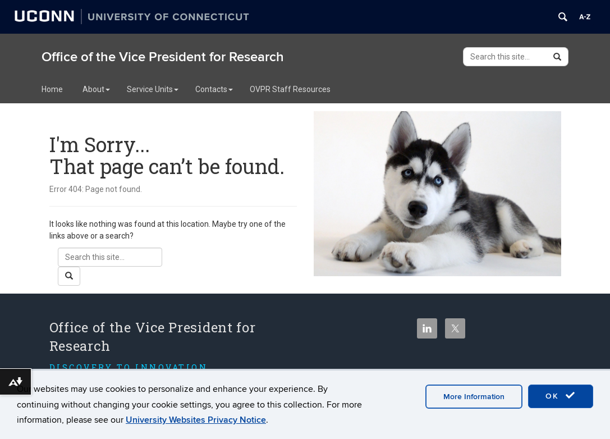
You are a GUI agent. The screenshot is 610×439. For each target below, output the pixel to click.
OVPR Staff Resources (290, 89)
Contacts (214, 89)
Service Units (152, 89)
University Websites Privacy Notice (196, 420)
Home (52, 89)
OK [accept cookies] (560, 396)
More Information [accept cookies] (473, 396)
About (96, 89)
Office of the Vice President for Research (163, 57)
